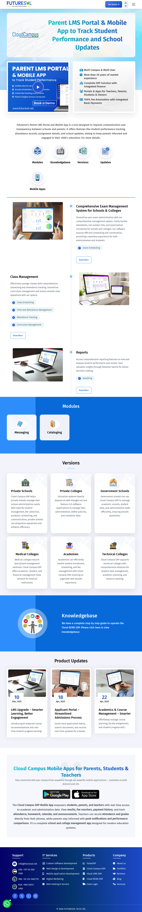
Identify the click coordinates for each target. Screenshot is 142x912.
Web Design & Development (60, 868)
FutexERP (91, 863)
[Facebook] (15, 896)
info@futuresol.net (27, 863)
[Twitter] (22, 896)
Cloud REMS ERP (95, 879)
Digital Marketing (54, 879)
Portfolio (121, 868)
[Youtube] (28, 896)
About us (121, 863)
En (126, 3)
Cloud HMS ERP (94, 873)
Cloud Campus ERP (96, 868)
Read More (84, 260)
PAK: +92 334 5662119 (28, 879)
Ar (126, 6)
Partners (121, 873)
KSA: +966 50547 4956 (26, 886)
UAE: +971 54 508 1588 (26, 871)
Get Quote (113, 4)
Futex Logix (92, 884)
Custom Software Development (61, 863)
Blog (119, 879)
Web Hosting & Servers (57, 884)
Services (121, 884)
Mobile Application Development (62, 873)
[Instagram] (35, 896)
